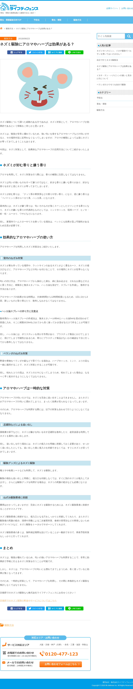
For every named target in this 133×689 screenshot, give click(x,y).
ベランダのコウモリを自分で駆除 (111, 85)
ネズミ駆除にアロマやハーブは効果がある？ (114, 67)
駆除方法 (77, 20)
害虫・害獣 (56, 20)
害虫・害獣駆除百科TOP (10, 20)
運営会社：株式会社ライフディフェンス (118, 682)
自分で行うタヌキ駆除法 (107, 60)
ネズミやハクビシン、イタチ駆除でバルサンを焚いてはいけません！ (114, 52)
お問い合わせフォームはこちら (61, 664)
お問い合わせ (127, 8)
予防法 (36, 20)
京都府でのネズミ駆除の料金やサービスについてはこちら (28, 600)
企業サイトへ (112, 8)
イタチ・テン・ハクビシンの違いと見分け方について (114, 77)
